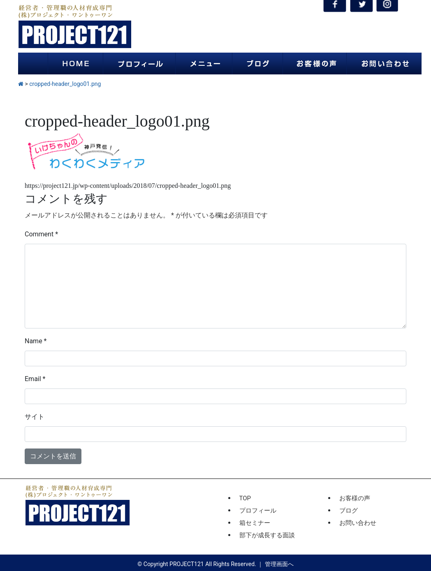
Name (36, 341)
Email (35, 379)
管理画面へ (279, 564)
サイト (34, 417)
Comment (41, 234)
